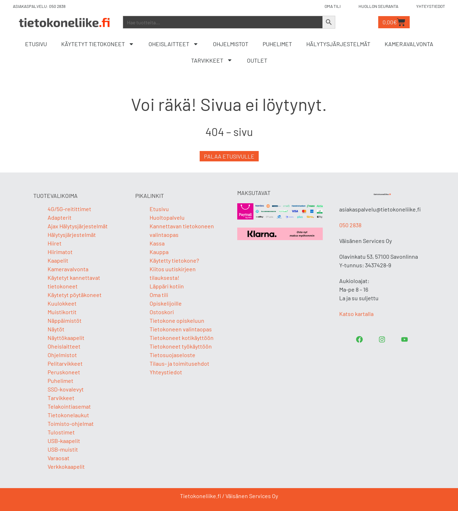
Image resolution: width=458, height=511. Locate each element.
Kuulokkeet (62, 303)
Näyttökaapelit (66, 337)
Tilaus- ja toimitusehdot (179, 363)
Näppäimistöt (65, 320)
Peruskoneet (64, 372)
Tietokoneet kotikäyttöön (182, 337)
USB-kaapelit (64, 440)
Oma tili (159, 294)
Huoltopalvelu (167, 217)
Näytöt (56, 329)
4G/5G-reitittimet (69, 208)
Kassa (157, 243)
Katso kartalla (356, 313)
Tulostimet (61, 432)
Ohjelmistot (230, 43)
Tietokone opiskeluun (177, 320)
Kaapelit (58, 260)
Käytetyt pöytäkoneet (75, 294)
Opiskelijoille (166, 303)
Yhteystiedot (166, 372)
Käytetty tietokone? (174, 260)
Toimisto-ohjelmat (71, 423)
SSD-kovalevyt (66, 389)
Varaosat (58, 457)
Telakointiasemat (69, 406)
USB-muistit (63, 449)
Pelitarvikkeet (65, 363)
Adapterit (60, 217)
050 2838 (350, 225)
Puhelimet (277, 43)
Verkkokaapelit (66, 466)
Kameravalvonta (409, 43)
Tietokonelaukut (68, 415)
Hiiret (55, 243)
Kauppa (159, 251)
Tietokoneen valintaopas (181, 329)
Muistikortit (62, 311)
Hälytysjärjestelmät (338, 43)
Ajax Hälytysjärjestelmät (78, 226)
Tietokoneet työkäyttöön (181, 346)
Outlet (257, 60)
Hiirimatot (60, 251)
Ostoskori (162, 311)
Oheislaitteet (173, 44)
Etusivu (36, 43)
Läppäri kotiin (167, 286)
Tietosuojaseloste (172, 354)
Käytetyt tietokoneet (97, 44)
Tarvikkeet (212, 60)
